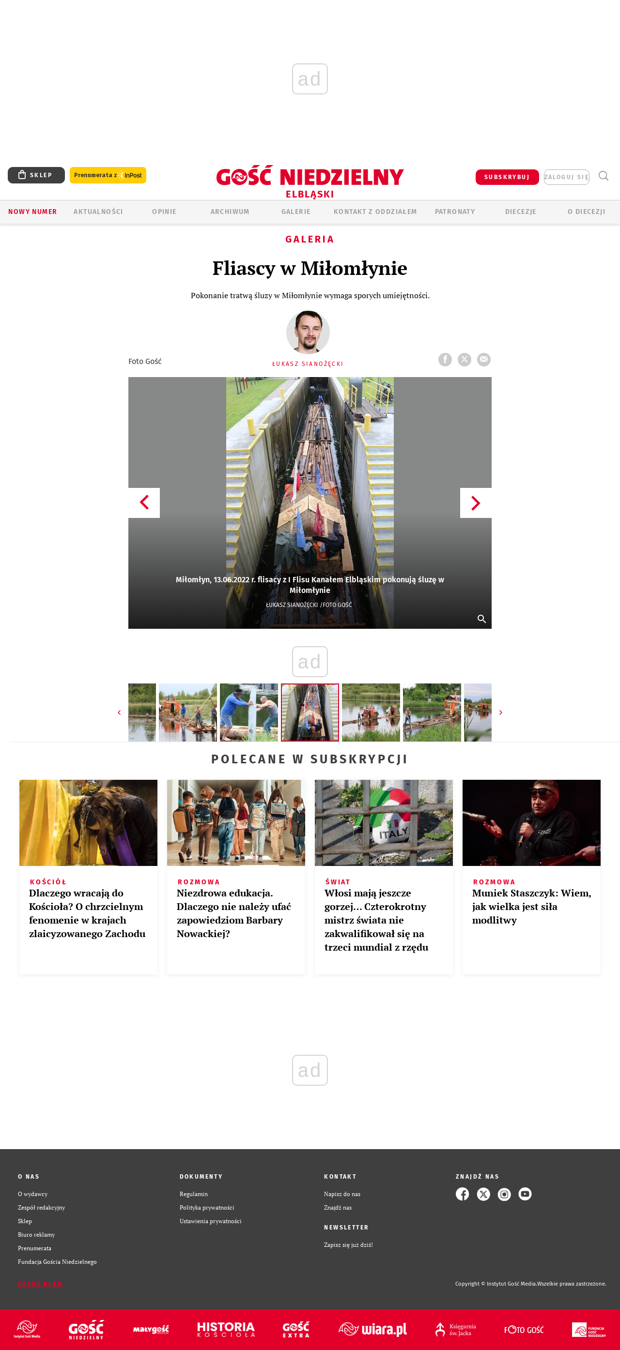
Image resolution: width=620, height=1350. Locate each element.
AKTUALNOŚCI (98, 212)
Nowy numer (32, 212)
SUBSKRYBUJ (507, 177)
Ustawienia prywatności (211, 1221)
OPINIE (164, 212)
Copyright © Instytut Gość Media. (496, 1284)
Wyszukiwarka (603, 176)
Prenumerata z (108, 175)
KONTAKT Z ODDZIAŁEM (376, 212)
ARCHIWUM (230, 212)
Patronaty (455, 212)
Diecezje (521, 212)
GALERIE (296, 212)
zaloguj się (566, 177)
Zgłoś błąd (40, 1284)
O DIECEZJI (586, 212)
